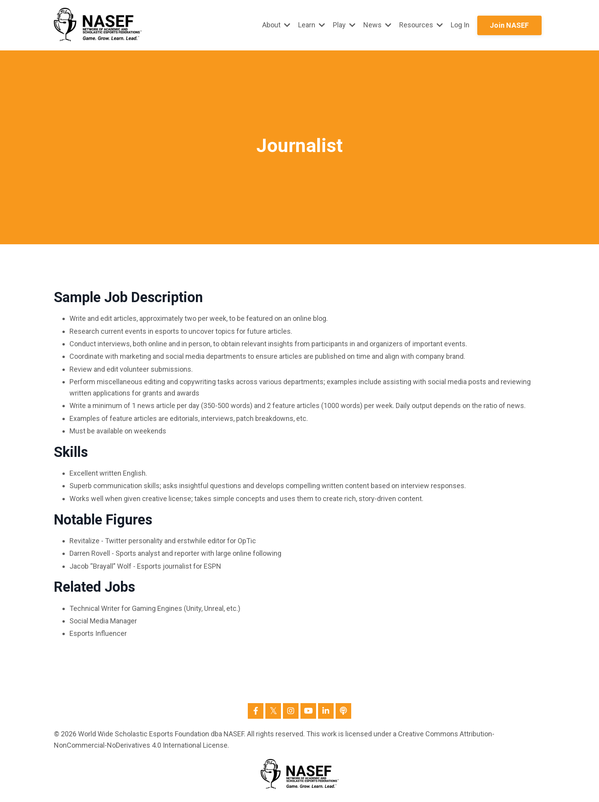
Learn (311, 25)
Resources (421, 25)
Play (344, 25)
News (377, 25)
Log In (460, 25)
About (276, 25)
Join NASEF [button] (509, 25)
